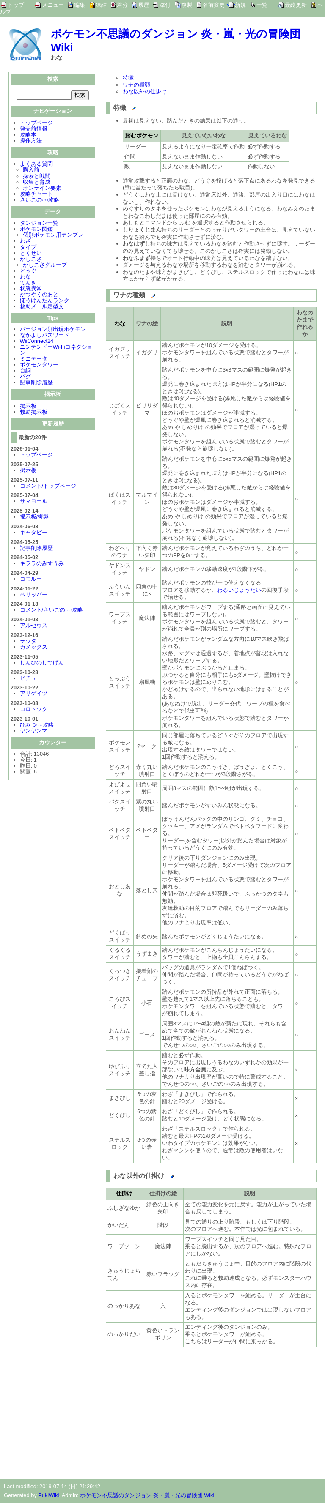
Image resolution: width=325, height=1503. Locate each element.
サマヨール (33, 502)
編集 (79, 5)
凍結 (101, 5)
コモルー (31, 580)
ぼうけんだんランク (44, 301)
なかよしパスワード (44, 336)
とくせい (31, 254)
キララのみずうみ (42, 564)
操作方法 (31, 141)
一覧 (261, 5)
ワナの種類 (136, 85)
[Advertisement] (177, 1411)
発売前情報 (33, 129)
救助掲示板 (33, 413)
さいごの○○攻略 (39, 200)
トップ (16, 5)
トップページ (36, 123)
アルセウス (33, 626)
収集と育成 (36, 183)
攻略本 (28, 135)
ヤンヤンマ (33, 731)
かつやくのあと (39, 295)
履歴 (143, 5)
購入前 (31, 170)
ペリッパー (33, 595)
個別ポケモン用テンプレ (53, 235)
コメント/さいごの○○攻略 (51, 610)
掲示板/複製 (34, 517)
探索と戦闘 (36, 177)
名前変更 (214, 5)
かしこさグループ (45, 265)
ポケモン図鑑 (36, 230)
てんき (28, 283)
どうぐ (28, 271)
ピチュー (31, 679)
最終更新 (296, 5)
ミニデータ (33, 359)
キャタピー (33, 533)
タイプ (28, 248)
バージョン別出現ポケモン (53, 330)
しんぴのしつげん (42, 663)
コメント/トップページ (48, 487)
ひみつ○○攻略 (37, 725)
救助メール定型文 (42, 307)
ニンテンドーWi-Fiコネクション (56, 350)
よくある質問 (36, 164)
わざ (25, 241)
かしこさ (31, 260)
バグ (25, 377)
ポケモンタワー (39, 365)
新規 (240, 5)
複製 (186, 5)
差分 (122, 5)
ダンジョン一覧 (39, 224)
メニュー (53, 5)
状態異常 (31, 289)
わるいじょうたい (239, 590)
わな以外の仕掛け (145, 91)
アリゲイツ (33, 694)
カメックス (33, 648)
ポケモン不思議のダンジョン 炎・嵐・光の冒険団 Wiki (147, 1495)
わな (25, 277)
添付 (165, 5)
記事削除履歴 (36, 383)
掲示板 (28, 407)
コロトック (33, 710)
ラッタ (28, 642)
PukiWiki (48, 1495)
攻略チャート (36, 194)
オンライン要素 (42, 189)
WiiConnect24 (37, 342)
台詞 (25, 371)
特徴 (128, 77)
